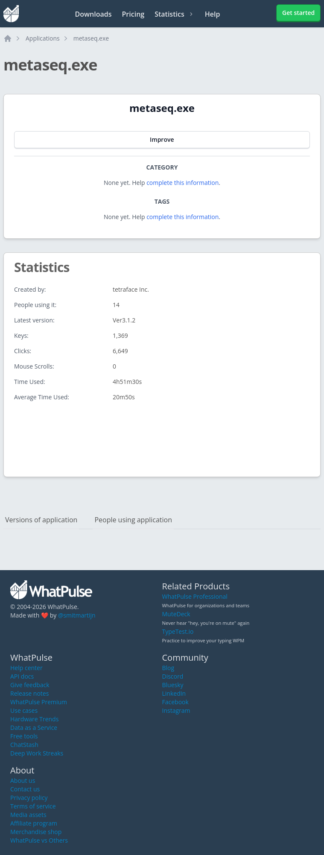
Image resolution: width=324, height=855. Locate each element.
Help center (26, 668)
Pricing (133, 14)
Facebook (175, 702)
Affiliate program (33, 823)
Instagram (176, 710)
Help (212, 14)
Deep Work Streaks (36, 753)
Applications (43, 38)
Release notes (29, 693)
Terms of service (33, 806)
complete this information (182, 183)
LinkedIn (174, 693)
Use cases (24, 710)
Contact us (25, 789)
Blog (168, 668)
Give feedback (30, 685)
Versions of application (41, 519)
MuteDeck (176, 614)
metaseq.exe (91, 38)
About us (22, 780)
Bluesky (173, 685)
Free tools (24, 736)
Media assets (28, 815)
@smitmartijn (77, 615)
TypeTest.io (178, 631)
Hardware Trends (34, 719)
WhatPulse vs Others (39, 840)
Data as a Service (33, 727)
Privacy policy (29, 798)
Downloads (93, 14)
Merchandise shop (35, 832)
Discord (173, 676)
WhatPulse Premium (38, 702)
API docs (22, 676)
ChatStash (24, 745)
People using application (133, 519)
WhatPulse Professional (195, 596)
